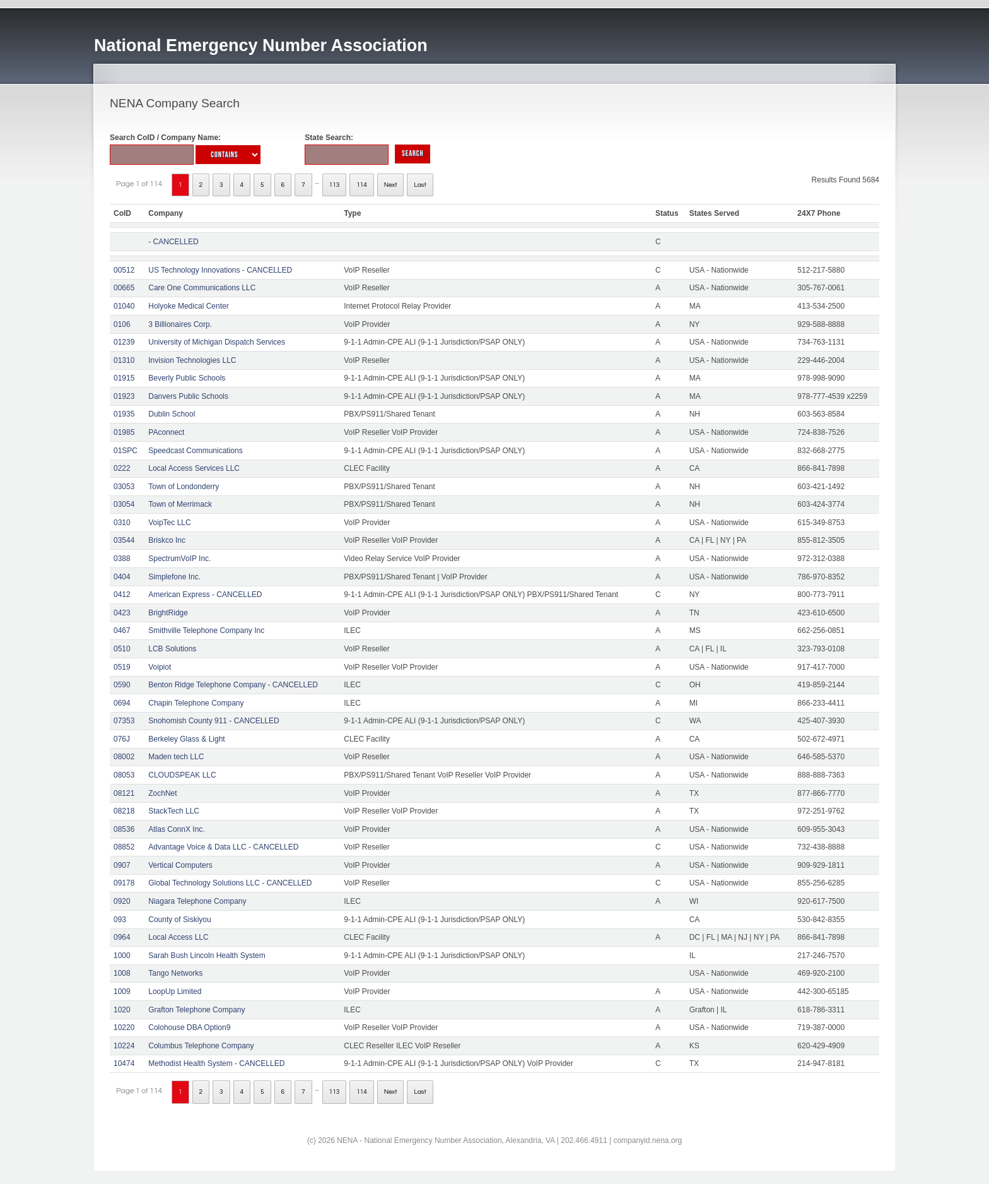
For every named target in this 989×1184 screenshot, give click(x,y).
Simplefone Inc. (174, 576)
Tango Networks (175, 973)
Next (390, 185)
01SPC (126, 450)
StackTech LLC (173, 811)
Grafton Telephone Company (196, 1009)
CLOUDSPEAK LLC (182, 775)
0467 (122, 630)
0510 (122, 648)
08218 (124, 811)
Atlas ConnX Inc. (176, 829)
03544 (124, 540)
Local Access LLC (178, 937)
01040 (124, 306)
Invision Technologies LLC (192, 360)
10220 (124, 1027)
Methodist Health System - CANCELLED (216, 1063)
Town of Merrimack (180, 504)
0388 (122, 558)
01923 (124, 396)
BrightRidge (168, 612)
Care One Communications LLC (201, 287)
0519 (122, 667)
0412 (122, 594)
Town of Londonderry (183, 486)
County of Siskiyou (179, 919)
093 (120, 919)
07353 (124, 720)
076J (122, 739)
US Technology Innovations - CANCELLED (220, 270)
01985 (124, 432)
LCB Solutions (172, 648)
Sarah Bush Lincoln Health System (206, 955)
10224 (124, 1045)
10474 (124, 1063)
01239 (124, 342)
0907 (122, 865)
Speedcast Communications (195, 450)
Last (420, 185)
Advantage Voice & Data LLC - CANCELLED (223, 847)
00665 (124, 287)
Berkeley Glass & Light (186, 739)
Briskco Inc (166, 540)
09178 (124, 883)
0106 (122, 324)
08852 (124, 847)
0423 (122, 612)
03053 (124, 486)
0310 (122, 522)
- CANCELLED (173, 241)
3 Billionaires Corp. (180, 324)
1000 (122, 955)
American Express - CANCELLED (205, 594)
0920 (122, 901)
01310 (124, 360)
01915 (124, 378)
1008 (122, 973)
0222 (122, 468)
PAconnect (166, 432)
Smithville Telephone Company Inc (206, 630)
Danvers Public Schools (188, 396)
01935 (124, 414)
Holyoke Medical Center (188, 306)
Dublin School (171, 414)
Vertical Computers (180, 865)
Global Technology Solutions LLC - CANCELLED (230, 883)
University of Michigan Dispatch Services (216, 342)
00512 (124, 270)
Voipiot (159, 667)
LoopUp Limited (174, 991)
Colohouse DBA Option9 (189, 1027)
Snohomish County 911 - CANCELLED (213, 720)
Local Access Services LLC (194, 468)
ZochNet (162, 793)
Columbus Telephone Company (201, 1045)
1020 (122, 1009)
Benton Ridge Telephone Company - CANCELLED (233, 684)
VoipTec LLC (169, 522)
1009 (122, 991)
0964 (122, 937)
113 (334, 185)
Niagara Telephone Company (197, 901)
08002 (124, 756)
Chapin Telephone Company (195, 703)
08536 (124, 829)
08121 (124, 793)
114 (361, 185)
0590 (122, 684)
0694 (122, 703)
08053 (124, 775)
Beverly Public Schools (186, 378)
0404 (122, 576)
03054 (124, 504)
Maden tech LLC (176, 756)
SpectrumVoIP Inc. (179, 558)
